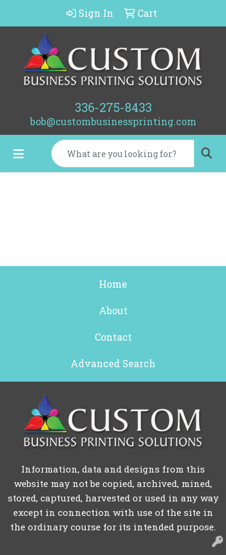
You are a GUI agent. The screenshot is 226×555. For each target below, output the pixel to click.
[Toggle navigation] (18, 154)
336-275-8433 (113, 107)
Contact (113, 336)
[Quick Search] (123, 153)
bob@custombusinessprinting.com (113, 121)
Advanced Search (113, 363)
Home (113, 284)
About (113, 310)
